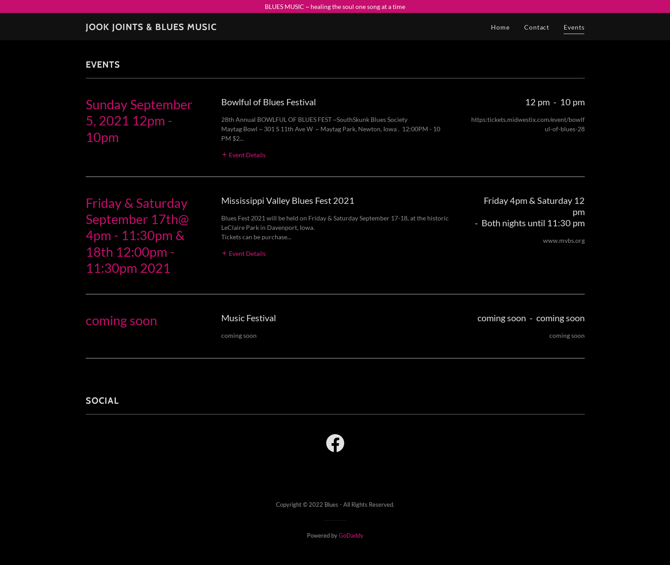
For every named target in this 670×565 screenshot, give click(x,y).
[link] (151, 27)
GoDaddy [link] (351, 535)
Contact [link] (536, 27)
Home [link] (500, 27)
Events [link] (574, 27)
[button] (243, 154)
